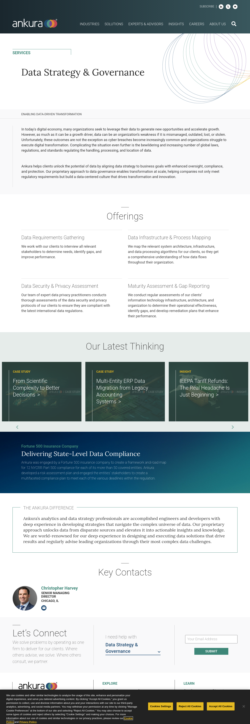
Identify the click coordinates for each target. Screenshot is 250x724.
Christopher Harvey (59, 588)
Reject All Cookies (190, 706)
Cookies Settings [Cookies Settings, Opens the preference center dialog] (160, 706)
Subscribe (207, 6)
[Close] (243, 706)
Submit (211, 651)
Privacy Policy (28, 721)
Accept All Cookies (220, 706)
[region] (125, 707)
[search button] (234, 24)
